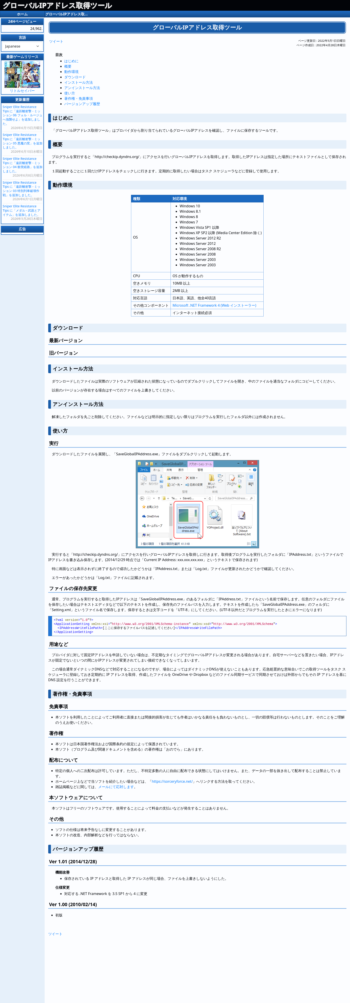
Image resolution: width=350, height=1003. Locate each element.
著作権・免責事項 (78, 98)
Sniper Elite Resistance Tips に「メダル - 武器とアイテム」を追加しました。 (21, 210)
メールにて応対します (116, 786)
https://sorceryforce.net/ (172, 781)
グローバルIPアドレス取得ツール (57, 5)
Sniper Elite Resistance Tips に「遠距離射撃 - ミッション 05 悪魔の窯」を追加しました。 (22, 141)
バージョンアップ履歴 (82, 103)
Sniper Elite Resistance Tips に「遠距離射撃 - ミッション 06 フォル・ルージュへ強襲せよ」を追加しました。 (22, 115)
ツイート (56, 41)
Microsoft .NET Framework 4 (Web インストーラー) (214, 305)
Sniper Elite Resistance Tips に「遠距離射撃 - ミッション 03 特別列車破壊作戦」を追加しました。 (21, 188)
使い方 (69, 93)
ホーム (22, 14)
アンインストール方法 (82, 87)
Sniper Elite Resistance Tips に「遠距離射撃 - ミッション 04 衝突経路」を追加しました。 (22, 164)
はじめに (71, 60)
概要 (67, 66)
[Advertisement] (197, 968)
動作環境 (71, 71)
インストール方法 (78, 82)
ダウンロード (75, 77)
